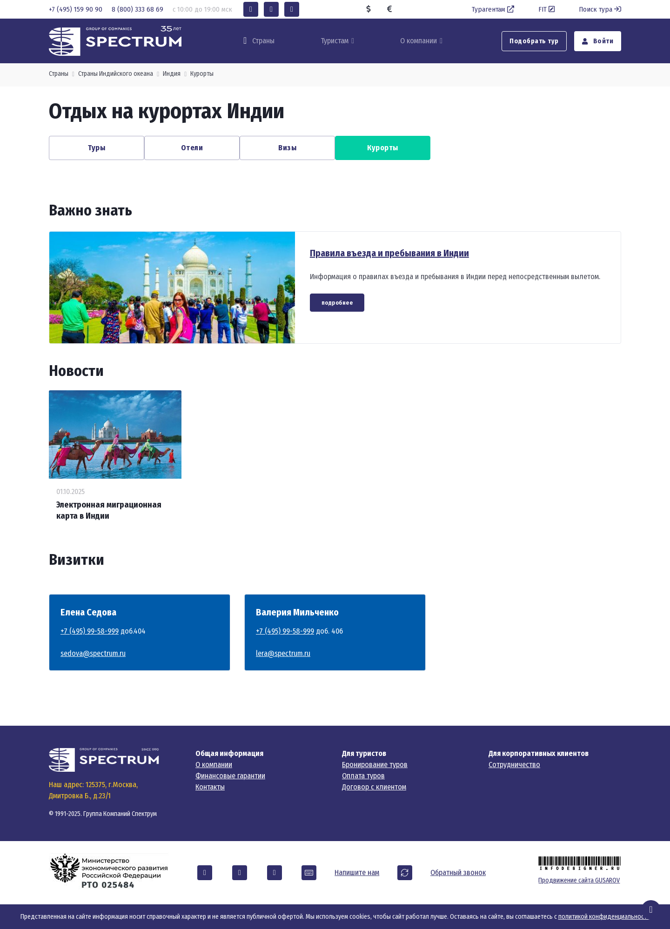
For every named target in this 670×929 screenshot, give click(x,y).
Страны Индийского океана (115, 74)
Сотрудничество (514, 764)
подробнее (337, 303)
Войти (598, 41)
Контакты (210, 786)
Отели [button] (192, 147)
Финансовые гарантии (230, 775)
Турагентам (494, 9)
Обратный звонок (458, 872)
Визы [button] (287, 147)
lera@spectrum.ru (283, 653)
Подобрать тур (534, 41)
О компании (418, 40)
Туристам (334, 40)
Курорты (202, 74)
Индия (172, 74)
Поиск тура (600, 9)
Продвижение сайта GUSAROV (579, 880)
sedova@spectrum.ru (93, 653)
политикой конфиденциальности (604, 917)
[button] (250, 9)
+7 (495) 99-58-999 (89, 631)
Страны (58, 74)
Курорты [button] (382, 147)
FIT (547, 9)
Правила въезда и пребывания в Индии (389, 253)
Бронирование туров (375, 764)
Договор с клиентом (374, 786)
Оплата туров (363, 775)
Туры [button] (96, 147)
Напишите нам (357, 872)
